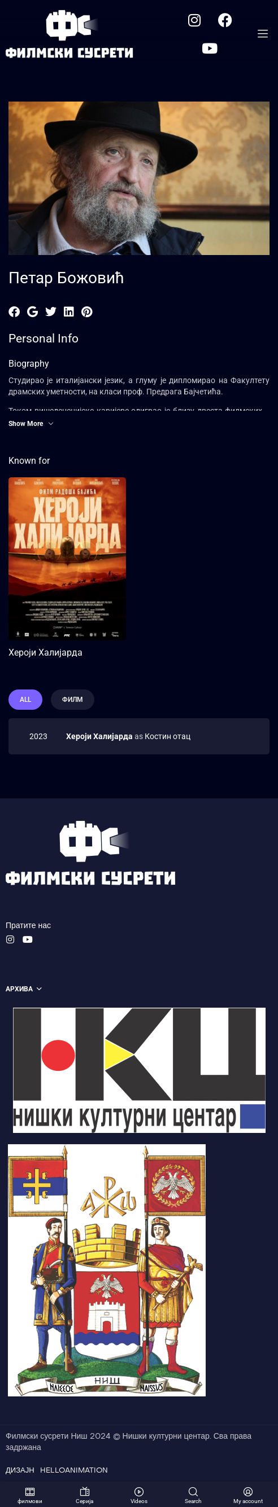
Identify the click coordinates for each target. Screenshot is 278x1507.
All (25, 700)
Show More (31, 423)
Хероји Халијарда (45, 652)
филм (72, 700)
